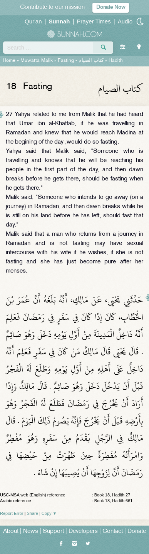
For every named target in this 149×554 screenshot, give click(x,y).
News (30, 531)
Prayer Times (93, 21)
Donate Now (110, 7)
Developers (83, 531)
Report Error (11, 513)
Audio (125, 21)
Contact (112, 531)
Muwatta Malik (36, 60)
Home (9, 60)
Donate (136, 531)
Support (53, 531)
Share (32, 513)
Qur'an (33, 21)
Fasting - (81, 60)
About (10, 531)
